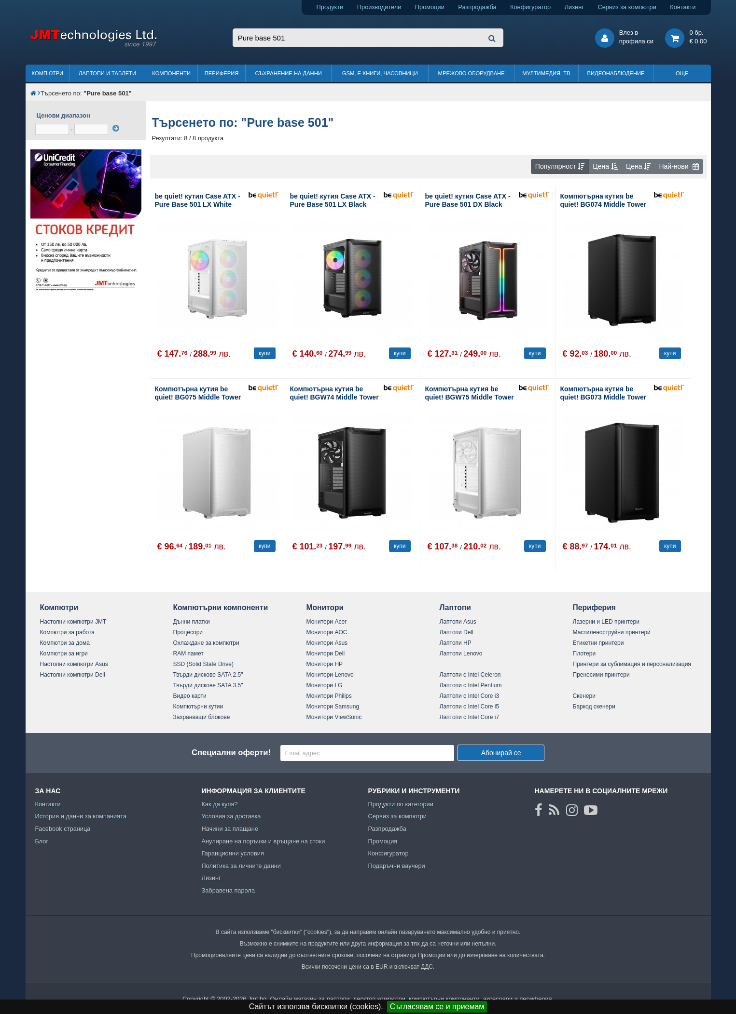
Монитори (325, 607)
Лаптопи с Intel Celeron (470, 674)
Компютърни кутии (198, 706)
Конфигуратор (530, 7)
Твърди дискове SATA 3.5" (208, 685)
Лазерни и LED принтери (606, 621)
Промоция (383, 841)
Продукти (330, 7)
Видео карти (190, 696)
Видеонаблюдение (616, 73)
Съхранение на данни (288, 73)
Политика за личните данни (241, 865)
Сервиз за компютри (626, 7)
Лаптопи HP (456, 643)
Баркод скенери (594, 706)
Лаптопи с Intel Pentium (471, 685)
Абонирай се (501, 753)
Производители (379, 7)
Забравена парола (228, 890)
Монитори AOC (326, 632)
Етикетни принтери (598, 643)
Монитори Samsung (333, 706)
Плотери (584, 653)
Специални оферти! (231, 752)
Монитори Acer (326, 621)
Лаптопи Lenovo (461, 653)
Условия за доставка (231, 816)
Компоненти (171, 73)
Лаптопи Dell (456, 632)
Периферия (222, 73)
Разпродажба (477, 7)
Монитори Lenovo (330, 674)
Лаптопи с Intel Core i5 (470, 706)
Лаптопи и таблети (107, 73)
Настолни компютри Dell (72, 674)
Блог (42, 841)
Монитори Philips (329, 696)
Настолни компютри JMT (73, 621)
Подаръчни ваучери (396, 865)
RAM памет (188, 653)
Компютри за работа (67, 632)
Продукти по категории (400, 804)
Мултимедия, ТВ (546, 73)
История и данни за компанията (81, 816)
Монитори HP (324, 664)
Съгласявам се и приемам (437, 1006)
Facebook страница (63, 828)
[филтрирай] (116, 128)
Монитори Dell (325, 653)
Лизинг (574, 7)
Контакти (682, 7)
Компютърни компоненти (220, 607)
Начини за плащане (230, 828)
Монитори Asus (327, 643)
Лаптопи (455, 607)
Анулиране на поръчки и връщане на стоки (263, 841)
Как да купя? (220, 804)
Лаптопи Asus (458, 621)
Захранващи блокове (201, 717)
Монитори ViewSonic (334, 717)
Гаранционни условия (233, 853)
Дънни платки (191, 621)
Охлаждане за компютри (206, 643)
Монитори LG (324, 685)
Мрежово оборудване (471, 73)
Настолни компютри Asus (74, 664)
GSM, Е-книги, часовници (380, 73)
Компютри (47, 73)
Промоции (429, 7)
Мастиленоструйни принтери (612, 632)
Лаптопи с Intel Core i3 (470, 696)
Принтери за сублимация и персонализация (632, 664)
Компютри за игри (64, 653)
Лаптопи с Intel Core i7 (470, 717)
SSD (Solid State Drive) (203, 664)
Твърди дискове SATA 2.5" (208, 674)
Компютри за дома (65, 643)
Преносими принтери (601, 674)
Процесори (188, 632)
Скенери (584, 696)
